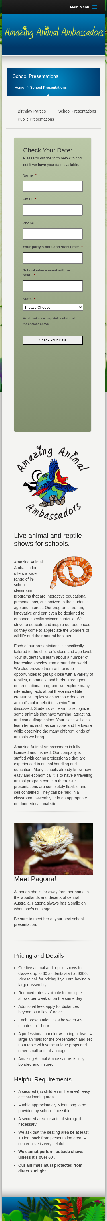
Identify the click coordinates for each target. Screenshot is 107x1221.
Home (19, 88)
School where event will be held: (46, 272)
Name (29, 175)
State (29, 299)
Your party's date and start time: (53, 247)
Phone (28, 223)
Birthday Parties (32, 111)
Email (29, 199)
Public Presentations (36, 119)
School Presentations (77, 111)
